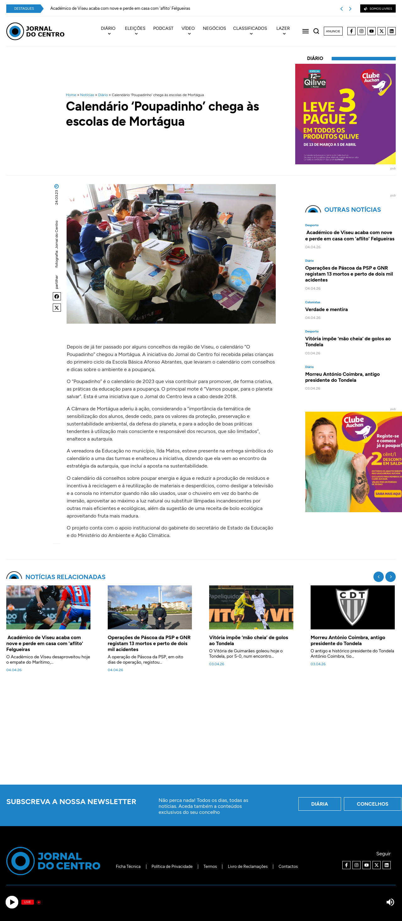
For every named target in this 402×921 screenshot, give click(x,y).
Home (71, 95)
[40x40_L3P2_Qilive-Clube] (345, 163)
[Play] (12, 902)
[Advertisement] (201, 732)
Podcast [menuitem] (163, 28)
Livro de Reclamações (248, 866)
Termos (210, 866)
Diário (103, 95)
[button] (57, 296)
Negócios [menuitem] (214, 28)
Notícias (87, 95)
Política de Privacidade (171, 866)
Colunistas (312, 302)
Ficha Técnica (127, 866)
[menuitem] (111, 31)
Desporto (312, 225)
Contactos (288, 866)
